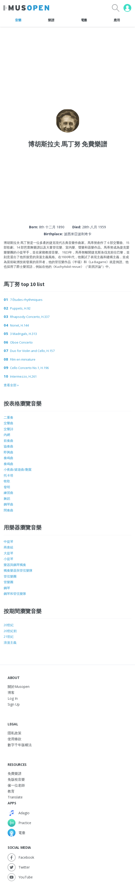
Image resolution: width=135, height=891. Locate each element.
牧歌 (7, 481)
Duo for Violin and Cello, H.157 (32, 351)
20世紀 (9, 625)
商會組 (8, 547)
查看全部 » (11, 385)
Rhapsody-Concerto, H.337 (29, 316)
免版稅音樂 (16, 779)
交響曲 (8, 423)
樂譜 (51, 20)
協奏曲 (8, 446)
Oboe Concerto (21, 342)
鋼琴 (7, 588)
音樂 (18, 20)
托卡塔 (8, 475)
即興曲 (8, 452)
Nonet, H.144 (19, 325)
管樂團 (8, 582)
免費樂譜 (14, 773)
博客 (11, 692)
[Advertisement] (67, 181)
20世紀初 (10, 631)
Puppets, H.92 (20, 308)
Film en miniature (22, 359)
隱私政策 (14, 733)
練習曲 (8, 492)
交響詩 (8, 429)
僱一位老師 (16, 785)
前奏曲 (8, 440)
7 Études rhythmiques (26, 299)
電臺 (84, 20)
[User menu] (127, 8)
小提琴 (8, 559)
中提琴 (8, 541)
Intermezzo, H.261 (23, 376)
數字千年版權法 (20, 744)
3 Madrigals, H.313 (23, 333)
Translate (15, 797)
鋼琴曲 (8, 504)
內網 (7, 434)
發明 (7, 487)
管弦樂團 (10, 576)
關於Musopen (19, 686)
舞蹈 (7, 498)
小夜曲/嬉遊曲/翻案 (18, 469)
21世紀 (9, 636)
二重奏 (8, 417)
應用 (117, 20)
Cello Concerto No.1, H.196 (29, 368)
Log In (13, 698)
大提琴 (8, 553)
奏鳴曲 (8, 458)
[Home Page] (26, 8)
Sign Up (14, 704)
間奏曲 (8, 510)
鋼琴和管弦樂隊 (15, 593)
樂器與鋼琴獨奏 (15, 564)
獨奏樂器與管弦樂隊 (18, 570)
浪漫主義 (10, 642)
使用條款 (14, 738)
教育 (11, 791)
